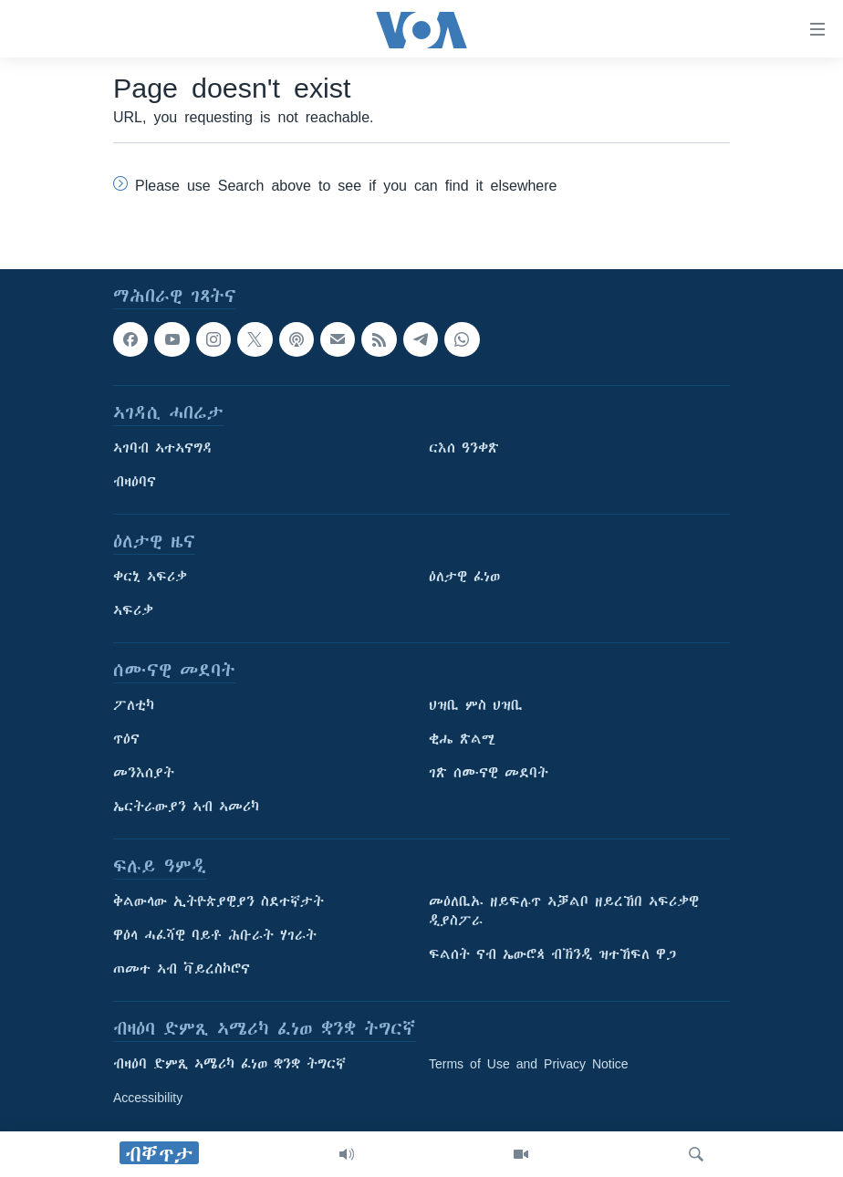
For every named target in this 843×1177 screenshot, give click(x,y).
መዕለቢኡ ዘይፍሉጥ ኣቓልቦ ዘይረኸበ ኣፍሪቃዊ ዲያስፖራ (564, 911)
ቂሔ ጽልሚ (462, 739)
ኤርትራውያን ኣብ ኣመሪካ (186, 806)
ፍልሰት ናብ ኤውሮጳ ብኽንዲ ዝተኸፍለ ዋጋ (552, 954)
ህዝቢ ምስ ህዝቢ (476, 705)
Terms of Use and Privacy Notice (529, 1064)
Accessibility (147, 1097)
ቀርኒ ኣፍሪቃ (150, 576)
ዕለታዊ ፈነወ (464, 576)
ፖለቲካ (133, 705)
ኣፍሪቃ (133, 610)
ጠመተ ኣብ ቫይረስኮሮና (181, 969)
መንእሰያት (143, 773)
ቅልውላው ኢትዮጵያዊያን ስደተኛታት (218, 901)
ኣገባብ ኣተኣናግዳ (163, 448)
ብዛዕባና (134, 482)
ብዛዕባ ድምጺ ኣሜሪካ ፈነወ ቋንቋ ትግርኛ (229, 1064)
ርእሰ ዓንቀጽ (464, 448)
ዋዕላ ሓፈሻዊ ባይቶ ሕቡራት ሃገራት (215, 935)
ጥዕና (126, 739)
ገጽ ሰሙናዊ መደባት (488, 773)
